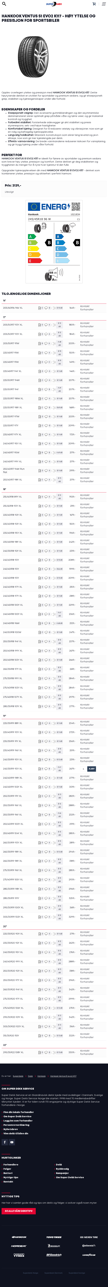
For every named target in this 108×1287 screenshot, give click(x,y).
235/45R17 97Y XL (12, 435)
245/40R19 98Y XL (12, 778)
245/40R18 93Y (11, 560)
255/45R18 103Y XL (13, 660)
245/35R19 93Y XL (12, 760)
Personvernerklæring (16, 1125)
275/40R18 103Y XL (13, 688)
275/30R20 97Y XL (13, 999)
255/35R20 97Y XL (13, 980)
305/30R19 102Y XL (13, 917)
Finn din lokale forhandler (18, 1112)
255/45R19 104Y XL (13, 833)
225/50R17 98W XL (13, 399)
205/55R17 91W (11, 343)
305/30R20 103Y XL (13, 1026)
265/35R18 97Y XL (12, 669)
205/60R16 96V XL (13, 308)
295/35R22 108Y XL (13, 1052)
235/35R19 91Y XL (12, 741)
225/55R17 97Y (10, 426)
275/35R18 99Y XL (12, 678)
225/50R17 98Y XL (12, 408)
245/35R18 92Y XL (12, 551)
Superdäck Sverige (77, 1273)
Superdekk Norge (30, 1273)
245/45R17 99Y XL (12, 462)
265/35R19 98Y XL (12, 852)
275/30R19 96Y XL (12, 870)
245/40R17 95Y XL (12, 444)
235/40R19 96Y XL (12, 750)
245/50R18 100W (12, 632)
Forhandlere (10, 1165)
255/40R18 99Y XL (12, 651)
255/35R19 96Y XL (12, 805)
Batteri (7, 1173)
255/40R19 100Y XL (13, 824)
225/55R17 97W (11, 417)
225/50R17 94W (11, 380)
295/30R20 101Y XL (13, 1017)
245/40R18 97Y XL (12, 587)
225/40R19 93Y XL (12, 732)
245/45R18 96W (11, 623)
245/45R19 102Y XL (13, 787)
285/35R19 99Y (11, 898)
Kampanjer (62, 1173)
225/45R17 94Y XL (12, 371)
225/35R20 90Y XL (13, 934)
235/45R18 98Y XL (12, 542)
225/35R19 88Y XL (12, 723)
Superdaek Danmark (53, 1273)
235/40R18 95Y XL (12, 533)
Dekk (59, 1165)
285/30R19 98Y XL (13, 889)
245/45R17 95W (11, 453)
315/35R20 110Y (11, 1036)
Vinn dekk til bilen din (15, 1134)
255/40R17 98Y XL (12, 480)
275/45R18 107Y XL (12, 697)
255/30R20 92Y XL (13, 971)
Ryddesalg (62, 1169)
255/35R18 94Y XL (12, 641)
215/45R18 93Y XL (12, 506)
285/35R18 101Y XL (12, 706)
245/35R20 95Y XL (13, 952)
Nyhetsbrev (10, 1129)
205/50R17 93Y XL (12, 325)
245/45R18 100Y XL (13, 605)
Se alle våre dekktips (19, 1211)
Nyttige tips (10, 1177)
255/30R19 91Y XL (12, 796)
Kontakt (8, 1182)
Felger (7, 1169)
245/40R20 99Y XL (13, 962)
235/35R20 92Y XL (13, 943)
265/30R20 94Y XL (13, 990)
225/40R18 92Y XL (12, 515)
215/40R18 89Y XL (12, 497)
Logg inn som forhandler (18, 1121)
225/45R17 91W (11, 353)
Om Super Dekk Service (17, 1117)
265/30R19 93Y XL (12, 843)
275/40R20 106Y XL (13, 1008)
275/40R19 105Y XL (13, 880)
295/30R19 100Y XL (13, 908)
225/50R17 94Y (11, 389)
